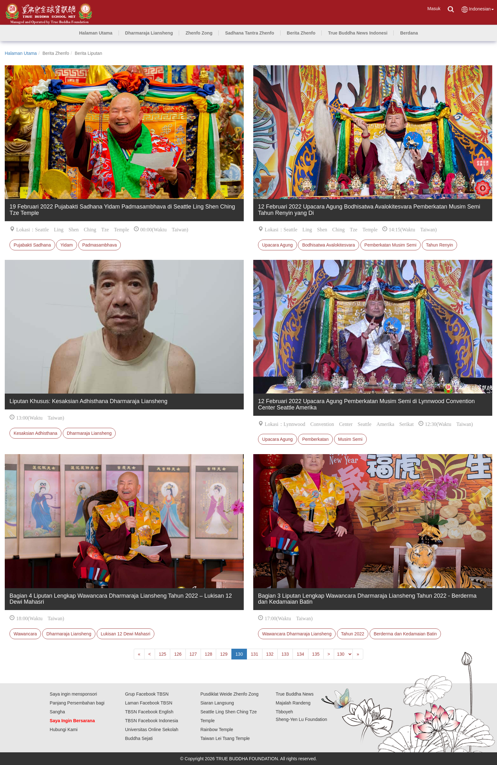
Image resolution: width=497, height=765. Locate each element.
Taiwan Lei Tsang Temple (225, 738)
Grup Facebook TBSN (146, 694)
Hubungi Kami (64, 729)
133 (285, 654)
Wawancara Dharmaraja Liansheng (297, 633)
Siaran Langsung (217, 702)
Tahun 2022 (352, 633)
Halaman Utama (21, 53)
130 (239, 654)
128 (208, 654)
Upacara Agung (277, 245)
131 (254, 654)
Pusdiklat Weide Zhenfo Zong (229, 694)
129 (223, 654)
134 (300, 654)
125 (162, 654)
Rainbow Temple (216, 729)
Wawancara (25, 633)
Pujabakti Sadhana (32, 245)
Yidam (66, 245)
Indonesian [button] (477, 9)
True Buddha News (294, 694)
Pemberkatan (315, 439)
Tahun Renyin (439, 245)
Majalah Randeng (293, 702)
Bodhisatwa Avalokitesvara (328, 245)
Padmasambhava (99, 245)
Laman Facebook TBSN (148, 702)
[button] (149, 33)
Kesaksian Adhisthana (35, 433)
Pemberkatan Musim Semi (390, 245)
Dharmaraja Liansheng (89, 433)
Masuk (433, 8)
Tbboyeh (284, 711)
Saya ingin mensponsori (73, 694)
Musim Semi (350, 439)
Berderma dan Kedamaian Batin (405, 633)
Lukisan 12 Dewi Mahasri (125, 633)
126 (177, 654)
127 (193, 654)
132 (270, 654)
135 (316, 654)
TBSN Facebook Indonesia (151, 720)
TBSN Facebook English (149, 711)
